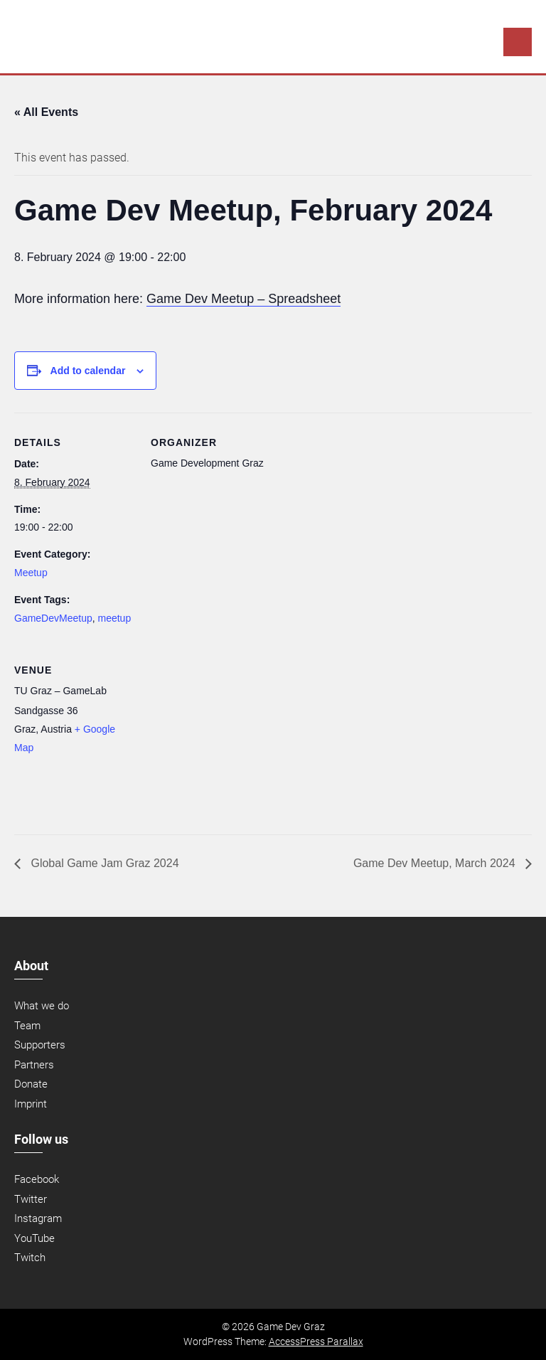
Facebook (36, 1179)
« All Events (46, 112)
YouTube (34, 1238)
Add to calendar (88, 370)
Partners (34, 1064)
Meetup (31, 572)
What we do (41, 1005)
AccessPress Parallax (316, 1341)
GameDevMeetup (53, 618)
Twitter (30, 1199)
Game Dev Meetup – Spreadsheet (243, 299)
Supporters (39, 1044)
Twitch (30, 1257)
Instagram (38, 1218)
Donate (31, 1084)
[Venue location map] (226, 738)
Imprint (30, 1104)
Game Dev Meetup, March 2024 (435, 863)
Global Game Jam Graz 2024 (103, 863)
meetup (115, 618)
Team (27, 1025)
